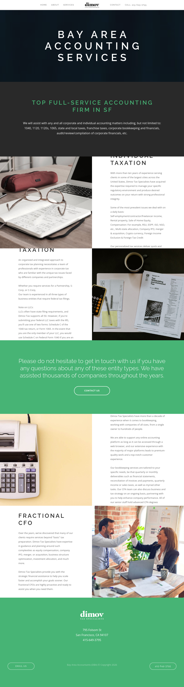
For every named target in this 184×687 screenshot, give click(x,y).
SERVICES (68, 5)
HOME (43, 5)
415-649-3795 (163, 666)
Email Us (21, 666)
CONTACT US (92, 390)
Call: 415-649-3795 (136, 5)
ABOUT (55, 5)
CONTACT (115, 5)
